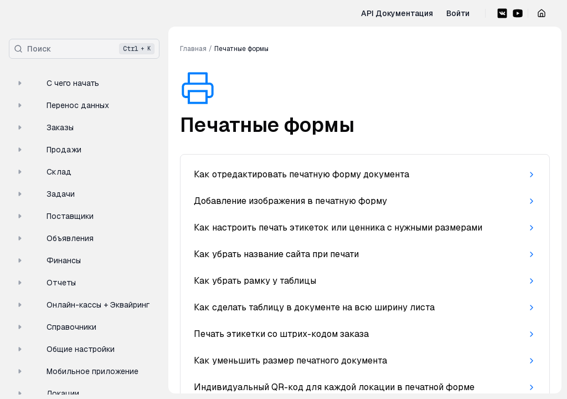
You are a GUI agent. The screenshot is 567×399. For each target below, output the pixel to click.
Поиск (84, 48)
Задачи (44, 194)
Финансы (47, 260)
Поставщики (53, 216)
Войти (458, 13)
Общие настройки (64, 349)
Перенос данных (61, 105)
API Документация (397, 13)
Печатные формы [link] (241, 48)
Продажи (47, 149)
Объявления (53, 238)
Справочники (54, 327)
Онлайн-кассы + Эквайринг (81, 304)
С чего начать (56, 83)
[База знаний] (37, 18)
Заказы (43, 127)
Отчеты (44, 282)
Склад (42, 171)
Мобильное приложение (75, 371)
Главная (193, 48)
